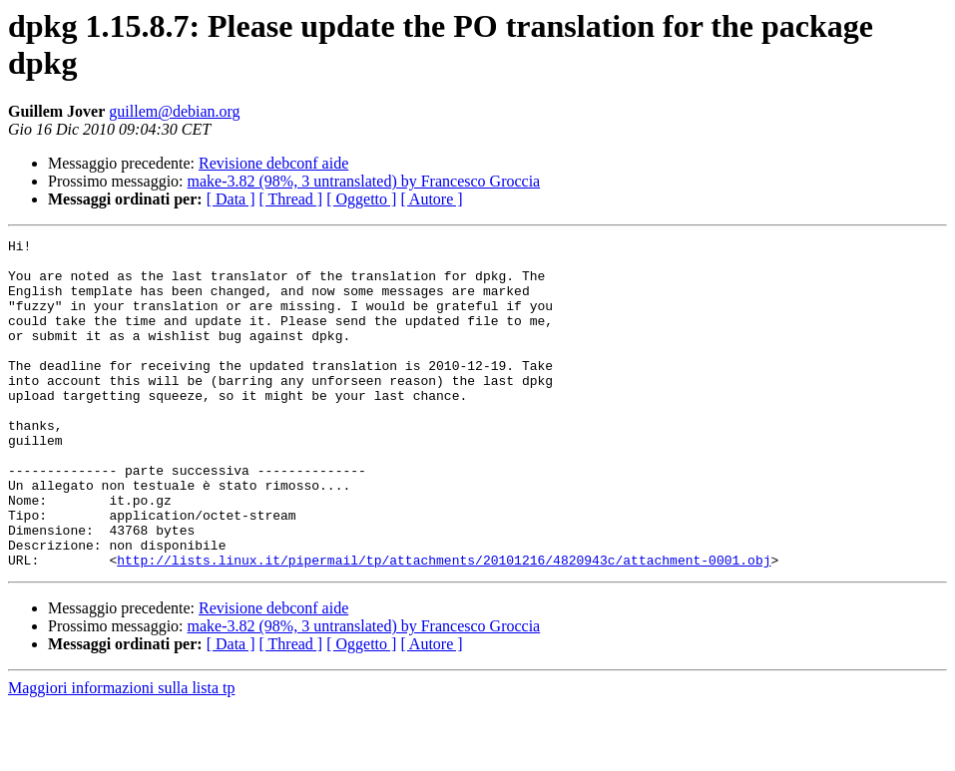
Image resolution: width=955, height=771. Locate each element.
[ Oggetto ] (361, 199)
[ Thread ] (291, 199)
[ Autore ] (431, 199)
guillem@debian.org (174, 111)
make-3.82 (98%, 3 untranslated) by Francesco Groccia (364, 181)
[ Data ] (231, 199)
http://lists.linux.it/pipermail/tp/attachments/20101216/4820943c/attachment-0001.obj (443, 625)
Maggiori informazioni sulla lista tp (122, 753)
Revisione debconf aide (273, 163)
